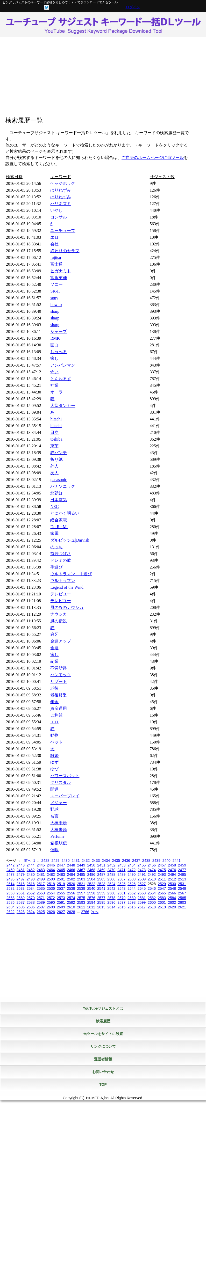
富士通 (56, 264)
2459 (182, 865)
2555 (61, 893)
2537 (61, 888)
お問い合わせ (103, 1072)
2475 (162, 870)
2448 (71, 865)
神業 (54, 385)
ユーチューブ (62, 230)
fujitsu (55, 257)
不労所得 (58, 668)
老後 (54, 688)
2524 (111, 884)
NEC (54, 506)
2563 (142, 893)
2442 (10, 865)
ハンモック (60, 675)
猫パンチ (58, 452)
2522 (91, 884)
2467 (81, 870)
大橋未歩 (58, 823)
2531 (182, 884)
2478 (10, 874)
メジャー (58, 802)
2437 (136, 860)
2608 (51, 907)
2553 (41, 893)
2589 (41, 902)
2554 (51, 893)
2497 (21, 879)
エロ (54, 237)
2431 (76, 860)
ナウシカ (58, 614)
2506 (111, 879)
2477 (182, 870)
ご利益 (56, 715)
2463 (41, 870)
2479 (21, 874)
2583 (162, 898)
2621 (182, 907)
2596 (111, 902)
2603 (182, 902)
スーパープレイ (64, 796)
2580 (131, 898)
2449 (81, 865)
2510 (152, 879)
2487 (101, 874)
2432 (86, 860)
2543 (121, 888)
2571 (41, 898)
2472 (131, 870)
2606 (31, 907)
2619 (162, 907)
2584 (172, 898)
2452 (111, 865)
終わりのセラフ (64, 251)
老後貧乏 (58, 695)
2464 (51, 870)
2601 (162, 902)
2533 (21, 888)
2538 (71, 888)
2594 (91, 902)
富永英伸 (58, 277)
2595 (101, 902)
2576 (91, 898)
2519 (61, 884)
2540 (91, 888)
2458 (172, 865)
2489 (121, 874)
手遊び (56, 567)
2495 (182, 874)
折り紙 (56, 459)
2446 (51, 865)
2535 (41, 888)
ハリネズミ (60, 203)
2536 (51, 888)
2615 (121, 907)
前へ (27, 860)
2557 (81, 893)
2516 (31, 884)
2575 (81, 898)
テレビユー (60, 594)
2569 (21, 898)
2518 (51, 884)
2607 (41, 907)
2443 (21, 865)
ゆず (54, 762)
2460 (10, 870)
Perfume (57, 836)
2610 (71, 907)
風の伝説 (58, 621)
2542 (111, 888)
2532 (10, 888)
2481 (41, 874)
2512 (172, 879)
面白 (54, 345)
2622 (10, 912)
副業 (54, 661)
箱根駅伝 (58, 843)
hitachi (56, 419)
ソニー (56, 284)
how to (56, 304)
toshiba (56, 439)
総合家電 (58, 520)
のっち (56, 547)
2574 (71, 898)
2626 (51, 912)
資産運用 (58, 708)
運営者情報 (103, 1059)
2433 (96, 860)
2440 (166, 860)
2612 (91, 907)
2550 (10, 893)
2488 (111, 874)
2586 (10, 902)
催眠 (54, 850)
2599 (142, 902)
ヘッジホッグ (62, 183)
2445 (41, 865)
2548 (172, 888)
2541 (101, 888)
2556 (71, 893)
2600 (152, 902)
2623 (21, 912)
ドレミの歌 (60, 560)
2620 (172, 907)
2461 (21, 870)
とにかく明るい (64, 513)
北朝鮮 (56, 493)
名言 (54, 816)
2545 (142, 888)
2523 (101, 884)
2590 (51, 902)
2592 (71, 902)
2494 (172, 874)
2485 (81, 874)
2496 (10, 879)
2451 (101, 865)
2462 (31, 870)
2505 (101, 879)
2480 (31, 874)
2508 (131, 879)
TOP (103, 1084)
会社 (54, 244)
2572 (51, 898)
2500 (51, 879)
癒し (54, 358)
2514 (10, 884)
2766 (85, 912)
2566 (172, 893)
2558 (91, 893)
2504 (91, 879)
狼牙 (54, 634)
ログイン (133, 7)
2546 (152, 888)
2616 (131, 907)
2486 (91, 874)
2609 (61, 907)
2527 (142, 884)
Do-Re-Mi (59, 526)
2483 (61, 874)
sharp (54, 311)
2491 (142, 874)
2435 (116, 860)
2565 (162, 893)
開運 (54, 789)
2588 (31, 902)
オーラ (56, 392)
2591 (61, 902)
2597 (121, 902)
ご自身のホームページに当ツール (153, 157)
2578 (111, 898)
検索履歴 (103, 1021)
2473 (142, 870)
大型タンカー (62, 405)
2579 (121, 898)
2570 (31, 898)
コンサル (58, 217)
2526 (131, 884)
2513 (182, 879)
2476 (172, 870)
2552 (31, 893)
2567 (182, 893)
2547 (162, 888)
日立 (54, 432)
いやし (56, 210)
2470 (111, 870)
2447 (61, 865)
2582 (152, 898)
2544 (131, 888)
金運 (54, 648)
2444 (31, 865)
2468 (91, 870)
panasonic (58, 479)
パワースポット (64, 776)
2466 (71, 870)
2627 (61, 912)
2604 (10, 907)
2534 (31, 888)
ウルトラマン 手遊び (71, 574)
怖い (54, 372)
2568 (10, 898)
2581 (142, 898)
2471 (121, 870)
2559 (101, 893)
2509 (142, 879)
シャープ (58, 331)
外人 (54, 466)
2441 (177, 860)
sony (54, 298)
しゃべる (58, 351)
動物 (54, 735)
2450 (91, 865)
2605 (21, 907)
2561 (121, 893)
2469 (101, 870)
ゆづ (54, 769)
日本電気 (58, 500)
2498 (31, 879)
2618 (152, 907)
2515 (21, 884)
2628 (71, 912)
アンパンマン (62, 365)
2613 (101, 907)
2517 (41, 884)
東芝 (54, 446)
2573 (61, 898)
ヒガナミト (60, 271)
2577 (101, 898)
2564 (152, 893)
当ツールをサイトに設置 (103, 1034)
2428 (45, 860)
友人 (54, 473)
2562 (131, 893)
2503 (81, 879)
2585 (182, 898)
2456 (152, 865)
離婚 (54, 755)
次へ (94, 912)
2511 (162, 879)
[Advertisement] (103, 78)
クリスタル (60, 782)
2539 (81, 888)
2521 (81, 884)
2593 (81, 902)
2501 (61, 879)
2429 (55, 860)
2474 (152, 870)
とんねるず (60, 378)
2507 (121, 879)
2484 (71, 874)
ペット (56, 742)
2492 (152, 874)
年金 (54, 701)
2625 (41, 912)
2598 (131, 902)
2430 (65, 860)
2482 (51, 874)
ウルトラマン (62, 580)
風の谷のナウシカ (66, 607)
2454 (131, 865)
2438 (146, 860)
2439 (156, 860)
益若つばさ (60, 553)
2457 (162, 865)
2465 (61, 870)
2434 (106, 860)
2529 (162, 884)
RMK (55, 338)
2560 (111, 893)
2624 (31, 912)
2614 (111, 907)
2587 (21, 902)
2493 (162, 874)
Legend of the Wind (66, 587)
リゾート (58, 681)
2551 (21, 893)
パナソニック (62, 486)
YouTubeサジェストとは (103, 1008)
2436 (126, 860)
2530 (172, 884)
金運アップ (60, 641)
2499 (41, 879)
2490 (131, 874)
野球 (54, 809)
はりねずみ (60, 190)
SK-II (55, 291)
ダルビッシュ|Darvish (69, 540)
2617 (142, 907)
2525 (121, 884)
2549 (182, 888)
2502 (71, 879)
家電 (54, 533)
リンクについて (103, 1046)
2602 (172, 902)
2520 (71, 884)
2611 (81, 907)
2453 (121, 865)
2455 (142, 865)
